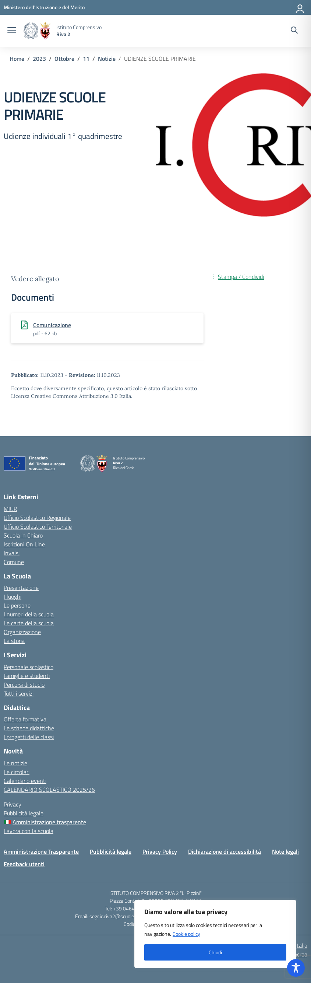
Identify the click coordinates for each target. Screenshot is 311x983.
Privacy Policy (159, 851)
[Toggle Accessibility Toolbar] (295, 967)
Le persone (17, 605)
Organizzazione (22, 631)
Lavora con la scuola (28, 830)
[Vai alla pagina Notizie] (107, 58)
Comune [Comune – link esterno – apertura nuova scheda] (14, 561)
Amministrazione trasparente (49, 822)
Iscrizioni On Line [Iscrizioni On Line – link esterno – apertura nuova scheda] (24, 544)
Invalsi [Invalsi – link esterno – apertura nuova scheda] (12, 553)
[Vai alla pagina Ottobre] (64, 58)
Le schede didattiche (29, 728)
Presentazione (21, 587)
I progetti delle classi (29, 736)
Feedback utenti (24, 864)
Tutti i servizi (18, 693)
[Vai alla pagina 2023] (39, 58)
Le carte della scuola (29, 623)
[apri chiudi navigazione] (11, 31)
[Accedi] (300, 7)
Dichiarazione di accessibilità (224, 851)
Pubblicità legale (23, 813)
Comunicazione (52, 325)
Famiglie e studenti (27, 675)
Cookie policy (186, 934)
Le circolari (16, 771)
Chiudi (215, 952)
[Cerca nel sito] (294, 31)
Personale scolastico (28, 666)
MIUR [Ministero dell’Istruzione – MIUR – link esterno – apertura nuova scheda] (10, 508)
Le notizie (15, 763)
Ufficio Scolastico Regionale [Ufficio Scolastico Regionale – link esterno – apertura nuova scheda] (37, 517)
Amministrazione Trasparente (41, 851)
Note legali (285, 851)
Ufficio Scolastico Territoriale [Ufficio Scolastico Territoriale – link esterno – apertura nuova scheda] (38, 526)
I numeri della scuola (29, 614)
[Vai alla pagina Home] (17, 58)
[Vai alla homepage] (37, 30)
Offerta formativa (25, 719)
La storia (14, 640)
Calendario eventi (25, 780)
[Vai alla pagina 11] (86, 58)
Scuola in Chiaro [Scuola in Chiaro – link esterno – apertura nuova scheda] (23, 535)
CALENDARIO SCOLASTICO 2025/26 (49, 789)
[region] (215, 934)
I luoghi (12, 596)
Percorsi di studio (24, 684)
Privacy (12, 804)
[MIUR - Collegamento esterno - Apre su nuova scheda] (44, 7)
